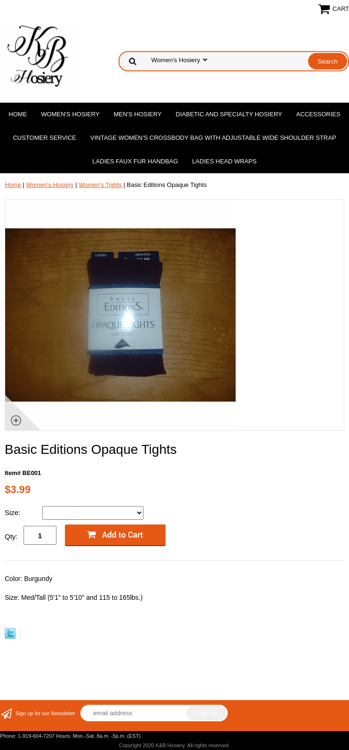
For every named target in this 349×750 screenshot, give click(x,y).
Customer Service (44, 137)
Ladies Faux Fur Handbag (135, 161)
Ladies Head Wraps (224, 161)
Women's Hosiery (70, 114)
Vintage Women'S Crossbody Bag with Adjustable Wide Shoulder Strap (213, 137)
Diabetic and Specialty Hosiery (229, 114)
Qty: (11, 536)
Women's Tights (100, 184)
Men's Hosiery (138, 114)
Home (17, 114)
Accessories (318, 114)
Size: (14, 512)
